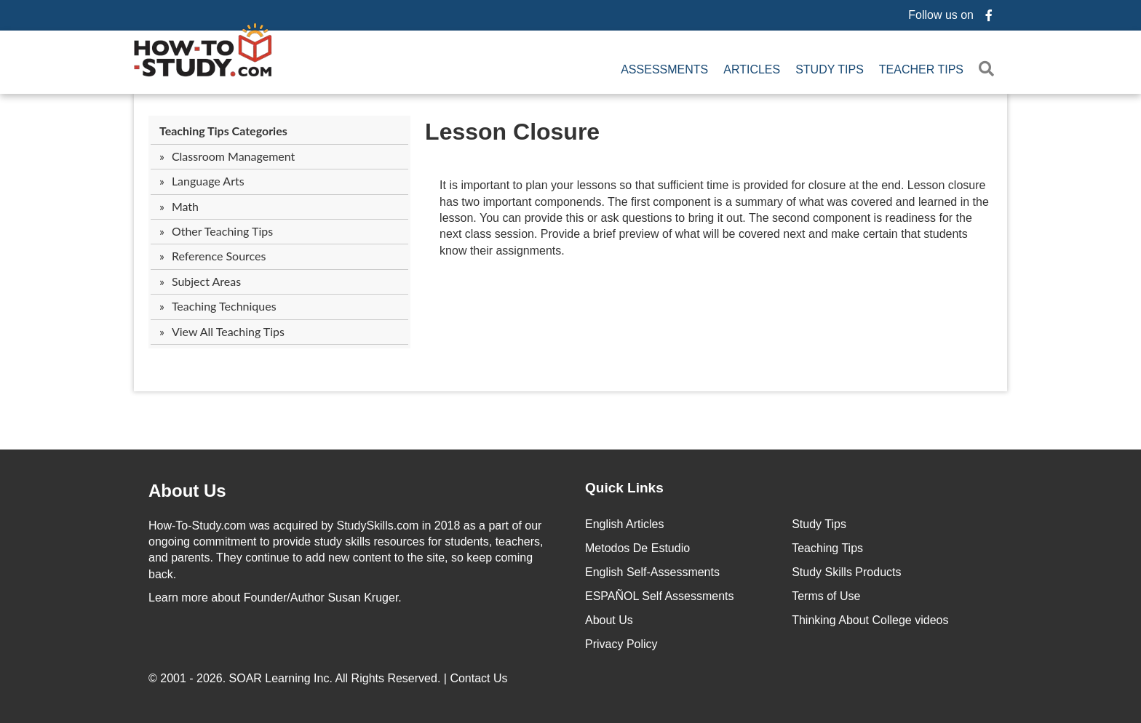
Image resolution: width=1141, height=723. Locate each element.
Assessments (664, 69)
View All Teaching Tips (228, 331)
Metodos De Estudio (637, 548)
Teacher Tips (921, 69)
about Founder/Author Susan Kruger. (275, 597)
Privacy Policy (621, 644)
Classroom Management (233, 156)
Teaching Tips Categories (223, 130)
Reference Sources (219, 256)
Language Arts (208, 181)
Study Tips (829, 69)
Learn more (178, 597)
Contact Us (480, 678)
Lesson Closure (512, 132)
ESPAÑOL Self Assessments (659, 596)
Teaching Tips (827, 548)
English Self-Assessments (652, 572)
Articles (751, 69)
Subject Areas (206, 281)
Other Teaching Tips (222, 231)
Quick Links (624, 487)
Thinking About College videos (870, 620)
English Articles (624, 524)
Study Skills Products (846, 572)
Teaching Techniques (224, 306)
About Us (609, 620)
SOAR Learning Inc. (281, 678)
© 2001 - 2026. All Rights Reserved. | (329, 678)
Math (185, 206)
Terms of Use (826, 596)
